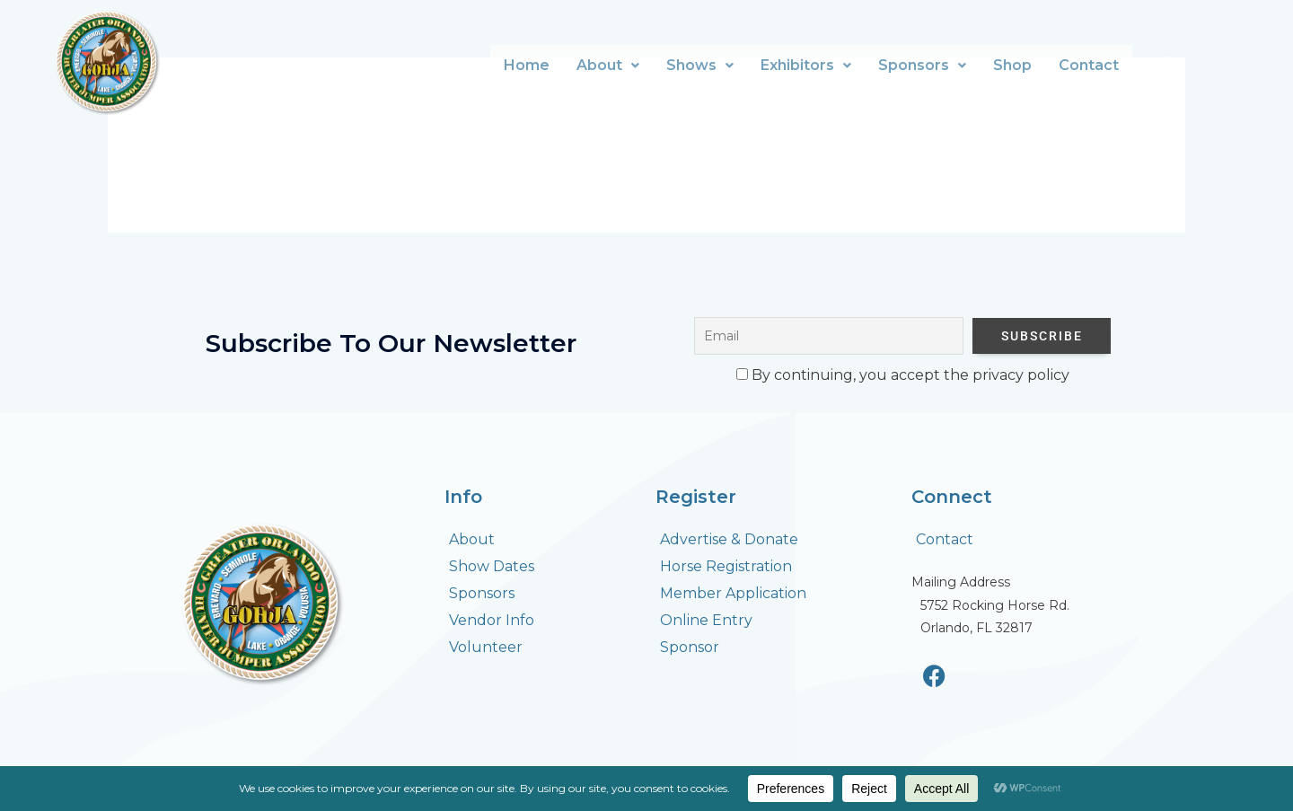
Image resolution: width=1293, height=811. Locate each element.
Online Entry (706, 620)
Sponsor (689, 647)
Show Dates (491, 566)
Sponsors (922, 65)
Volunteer (486, 647)
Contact (1089, 65)
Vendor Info (491, 620)
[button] (608, 65)
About (607, 65)
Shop (1012, 65)
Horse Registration (726, 566)
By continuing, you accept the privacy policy (902, 374)
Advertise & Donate (729, 539)
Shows (700, 65)
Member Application (733, 593)
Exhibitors (806, 65)
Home (527, 65)
